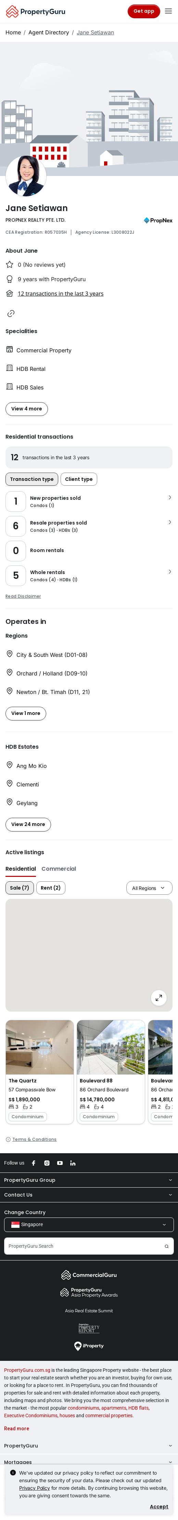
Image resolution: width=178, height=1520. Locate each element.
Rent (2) (51, 887)
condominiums (83, 1408)
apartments (113, 1408)
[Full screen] (159, 998)
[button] (10, 313)
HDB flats (138, 1408)
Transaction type (32, 479)
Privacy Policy (34, 1488)
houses (67, 1415)
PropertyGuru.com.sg (27, 1370)
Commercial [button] (58, 869)
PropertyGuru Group (89, 1180)
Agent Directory (48, 32)
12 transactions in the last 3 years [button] (60, 293)
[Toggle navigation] (168, 11)
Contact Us (89, 1195)
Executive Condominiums (31, 1415)
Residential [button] (20, 869)
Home (13, 32)
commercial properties (108, 1415)
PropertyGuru (89, 1446)
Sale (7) (19, 887)
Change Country (25, 1212)
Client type (79, 479)
